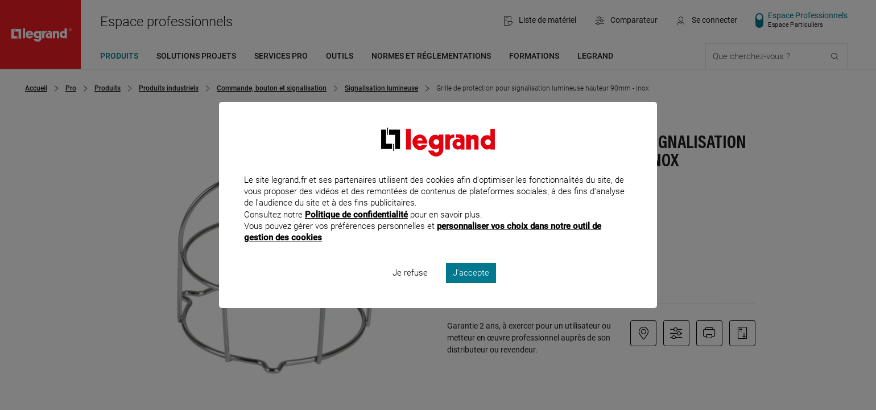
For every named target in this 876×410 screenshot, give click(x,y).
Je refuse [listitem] (410, 288)
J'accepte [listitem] (471, 288)
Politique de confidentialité (356, 229)
